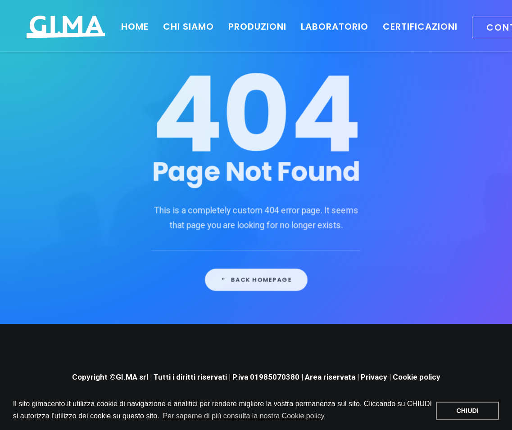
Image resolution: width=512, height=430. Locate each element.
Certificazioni (409, 26)
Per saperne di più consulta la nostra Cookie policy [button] (243, 416)
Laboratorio (324, 26)
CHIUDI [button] (467, 410)
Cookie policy (416, 376)
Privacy (374, 376)
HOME (124, 26)
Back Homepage (256, 304)
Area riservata (330, 376)
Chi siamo (177, 26)
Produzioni (246, 26)
